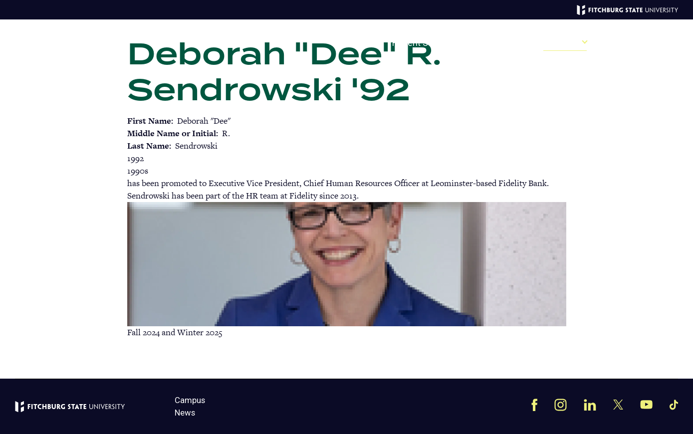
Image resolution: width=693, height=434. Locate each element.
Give (363, 43)
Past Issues (494, 43)
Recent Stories (421, 43)
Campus (628, 43)
